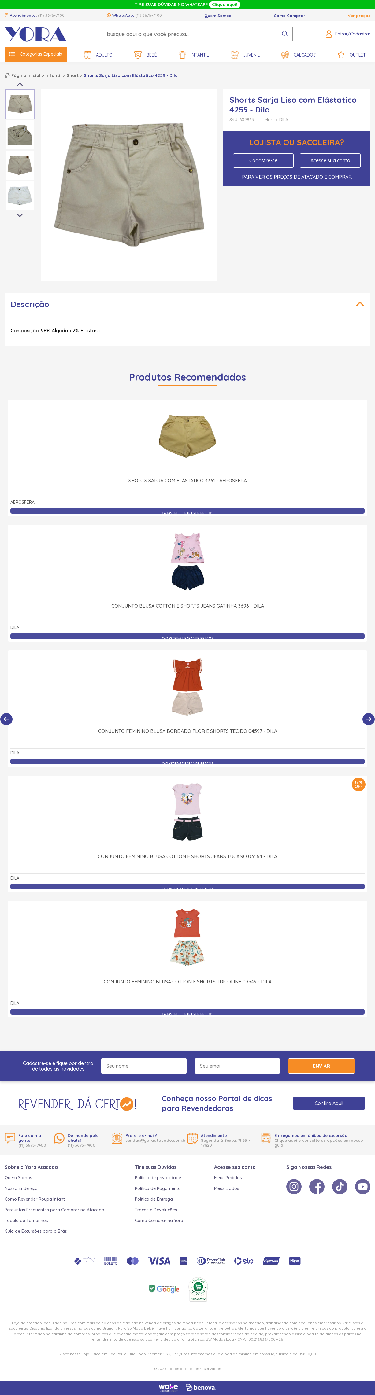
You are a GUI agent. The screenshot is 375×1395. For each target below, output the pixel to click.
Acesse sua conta (330, 160)
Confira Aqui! (329, 1103)
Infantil (194, 55)
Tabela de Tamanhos (26, 1220)
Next (20, 216)
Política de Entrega (154, 1199)
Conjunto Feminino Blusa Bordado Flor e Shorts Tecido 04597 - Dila (187, 731)
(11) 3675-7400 (51, 15)
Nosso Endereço (21, 1188)
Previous (20, 84)
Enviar (321, 1066)
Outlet (351, 55)
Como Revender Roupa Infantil (36, 1199)
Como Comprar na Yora (159, 1220)
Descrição (30, 304)
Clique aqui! (224, 4)
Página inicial (25, 75)
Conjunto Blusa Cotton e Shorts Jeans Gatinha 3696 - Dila (187, 606)
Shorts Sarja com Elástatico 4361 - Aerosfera (187, 481)
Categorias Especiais (35, 54)
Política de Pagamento (158, 1188)
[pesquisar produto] (285, 34)
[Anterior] (6, 719)
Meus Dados (226, 1188)
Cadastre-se (263, 160)
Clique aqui (285, 1140)
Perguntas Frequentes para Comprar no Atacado (54, 1210)
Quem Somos (217, 15)
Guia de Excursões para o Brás (36, 1231)
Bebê (145, 55)
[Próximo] (368, 719)
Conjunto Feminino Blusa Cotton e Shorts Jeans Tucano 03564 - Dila (187, 856)
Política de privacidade (158, 1178)
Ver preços (359, 15)
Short (73, 75)
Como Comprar (289, 15)
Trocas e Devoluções (156, 1210)
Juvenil (245, 55)
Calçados (298, 55)
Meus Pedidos (228, 1178)
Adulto (98, 55)
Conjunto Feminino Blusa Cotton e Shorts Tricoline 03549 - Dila (188, 982)
